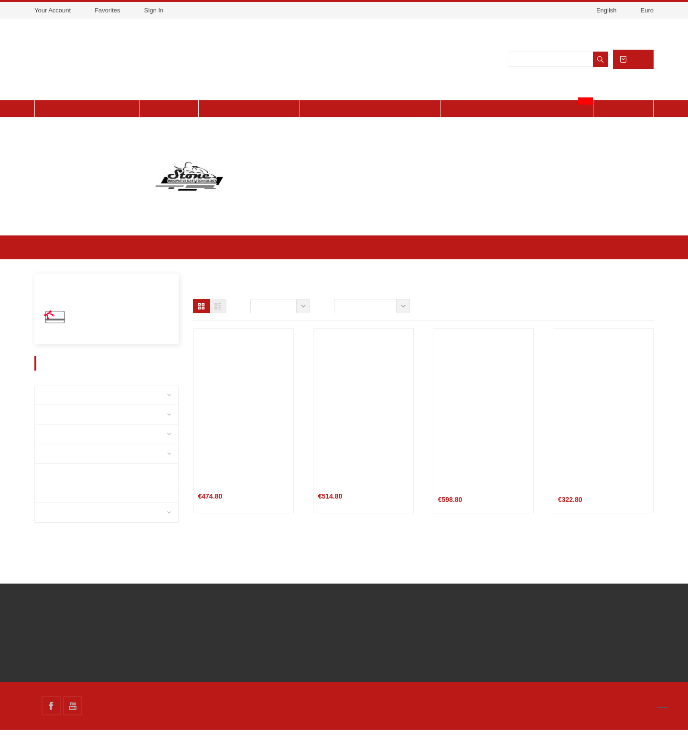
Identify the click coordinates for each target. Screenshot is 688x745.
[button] (201, 321)
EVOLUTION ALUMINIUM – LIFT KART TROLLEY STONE (479, 493)
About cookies (495, 724)
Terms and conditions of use (118, 643)
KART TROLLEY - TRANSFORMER (342, 493)
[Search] (557, 66)
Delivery (86, 613)
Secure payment (99, 657)
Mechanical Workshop (77, 507)
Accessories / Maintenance (85, 429)
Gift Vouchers (92, 334)
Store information (486, 612)
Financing (88, 672)
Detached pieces (70, 409)
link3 (266, 643)
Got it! (585, 724)
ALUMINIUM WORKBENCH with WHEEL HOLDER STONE (600, 493)
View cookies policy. (349, 24)
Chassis (55, 487)
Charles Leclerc (68, 468)
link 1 (267, 613)
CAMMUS (57, 527)
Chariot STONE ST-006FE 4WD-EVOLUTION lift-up (236, 493)
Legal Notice (93, 628)
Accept (395, 24)
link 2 (267, 628)
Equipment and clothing (81, 448)
